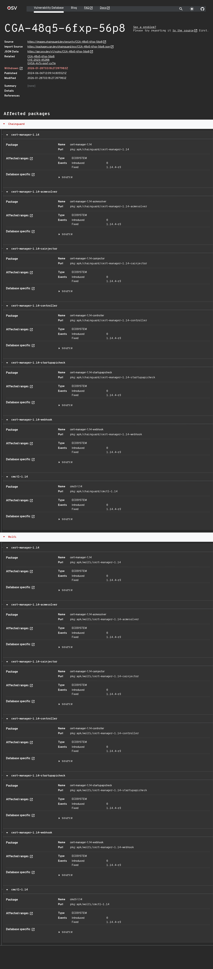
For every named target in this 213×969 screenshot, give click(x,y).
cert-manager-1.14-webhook (31, 420)
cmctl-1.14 (19, 477)
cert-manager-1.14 (24, 135)
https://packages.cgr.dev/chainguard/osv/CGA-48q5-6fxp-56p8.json (68, 47)
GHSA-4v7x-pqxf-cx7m (41, 63)
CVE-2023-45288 (38, 60)
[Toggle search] (181, 9)
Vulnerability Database (49, 8)
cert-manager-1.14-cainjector (33, 249)
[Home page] (12, 9)
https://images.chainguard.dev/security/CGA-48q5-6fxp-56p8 (65, 42)
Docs (103, 8)
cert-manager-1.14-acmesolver (33, 192)
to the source (183, 30)
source (67, 177)
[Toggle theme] (192, 9)
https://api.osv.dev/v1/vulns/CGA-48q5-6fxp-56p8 (58, 52)
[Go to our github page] (202, 9)
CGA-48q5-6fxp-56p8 (41, 56)
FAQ (86, 8)
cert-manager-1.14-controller (33, 306)
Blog (74, 8)
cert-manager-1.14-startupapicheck (37, 363)
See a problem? (144, 27)
